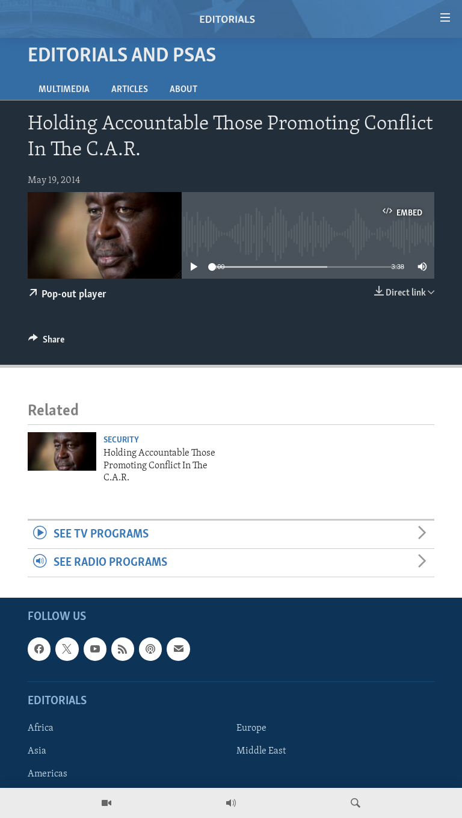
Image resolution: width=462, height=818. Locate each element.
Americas (47, 774)
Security (121, 440)
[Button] (46, 342)
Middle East (261, 751)
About (183, 90)
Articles (129, 90)
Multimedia (64, 90)
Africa (41, 728)
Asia (37, 751)
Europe (251, 728)
